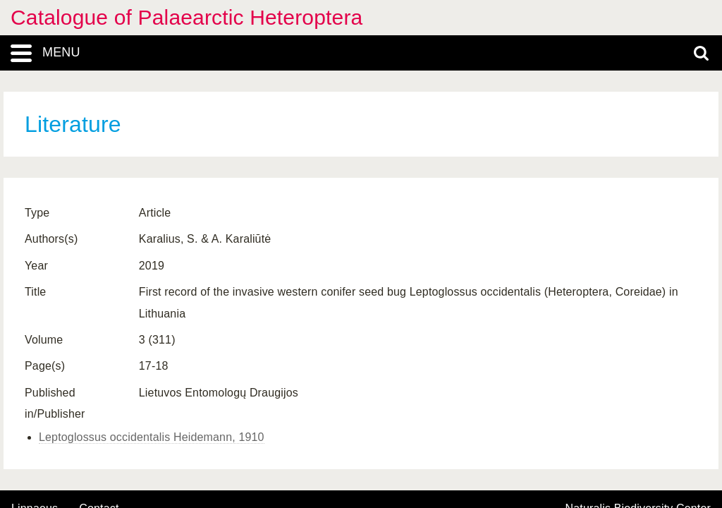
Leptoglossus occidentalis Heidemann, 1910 (151, 437)
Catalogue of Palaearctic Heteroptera (186, 17)
